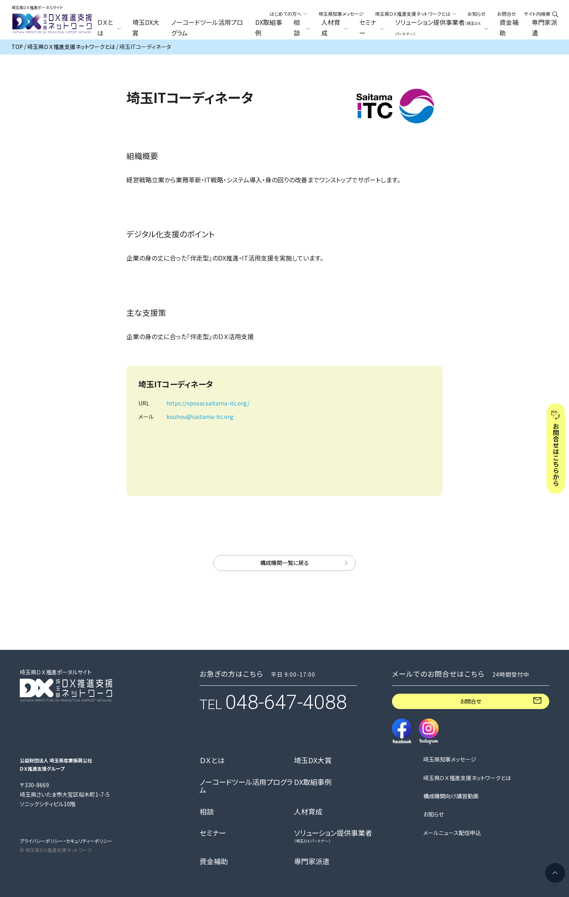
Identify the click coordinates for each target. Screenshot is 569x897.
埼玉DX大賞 (145, 28)
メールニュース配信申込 (452, 833)
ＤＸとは (212, 760)
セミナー (213, 833)
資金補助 (508, 28)
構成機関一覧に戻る (284, 563)
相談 (207, 812)
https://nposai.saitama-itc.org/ (207, 403)
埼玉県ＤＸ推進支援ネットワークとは (467, 778)
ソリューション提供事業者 (333, 836)
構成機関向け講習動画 (451, 796)
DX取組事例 (268, 28)
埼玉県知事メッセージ (341, 13)
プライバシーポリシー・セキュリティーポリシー (66, 840)
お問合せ (506, 13)
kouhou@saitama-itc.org (200, 416)
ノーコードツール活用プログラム (207, 28)
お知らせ (476, 13)
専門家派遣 (544, 28)
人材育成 (308, 812)
